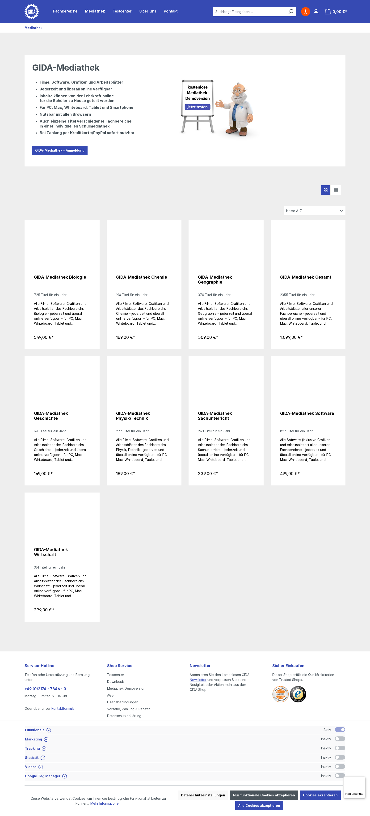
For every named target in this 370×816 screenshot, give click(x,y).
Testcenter (115, 675)
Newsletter (198, 680)
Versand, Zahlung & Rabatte (129, 709)
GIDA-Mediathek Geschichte (51, 416)
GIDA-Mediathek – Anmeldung (59, 150)
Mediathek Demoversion (126, 688)
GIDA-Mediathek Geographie (215, 280)
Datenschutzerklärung (124, 716)
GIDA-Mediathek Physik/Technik (133, 416)
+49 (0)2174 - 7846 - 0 (45, 688)
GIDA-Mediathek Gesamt (305, 277)
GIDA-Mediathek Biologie (60, 277)
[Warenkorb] (336, 12)
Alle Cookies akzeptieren (259, 805)
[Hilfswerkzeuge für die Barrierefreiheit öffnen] (305, 11)
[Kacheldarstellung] (325, 190)
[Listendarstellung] (336, 190)
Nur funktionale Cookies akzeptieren (264, 795)
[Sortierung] (314, 210)
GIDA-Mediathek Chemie (141, 277)
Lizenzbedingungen (122, 702)
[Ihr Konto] (316, 12)
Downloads (116, 682)
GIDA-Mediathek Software (307, 413)
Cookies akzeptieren (320, 795)
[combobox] (249, 11)
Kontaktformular (63, 708)
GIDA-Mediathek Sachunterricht (215, 416)
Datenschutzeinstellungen (203, 795)
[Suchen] (290, 11)
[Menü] (362, 779)
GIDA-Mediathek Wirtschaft (51, 552)
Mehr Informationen (105, 803)
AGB (110, 695)
